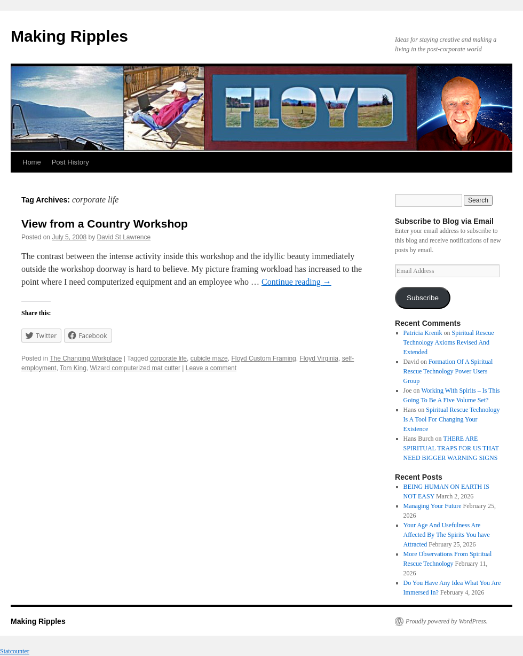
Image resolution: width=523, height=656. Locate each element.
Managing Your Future (432, 506)
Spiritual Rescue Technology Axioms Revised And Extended (448, 342)
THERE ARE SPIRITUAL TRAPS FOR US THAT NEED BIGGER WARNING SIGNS (451, 448)
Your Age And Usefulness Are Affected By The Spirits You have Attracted (446, 534)
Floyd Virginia (318, 358)
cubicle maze (209, 358)
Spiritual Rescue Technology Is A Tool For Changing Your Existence (451, 419)
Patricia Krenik (422, 333)
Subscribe (423, 298)
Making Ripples (69, 36)
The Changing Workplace (86, 358)
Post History (70, 162)
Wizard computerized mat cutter (135, 368)
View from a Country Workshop (104, 223)
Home (31, 162)
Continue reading (296, 281)
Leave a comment (211, 368)
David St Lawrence (123, 237)
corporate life (168, 358)
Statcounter (14, 651)
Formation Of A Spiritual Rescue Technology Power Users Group (448, 371)
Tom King (73, 368)
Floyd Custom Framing (263, 358)
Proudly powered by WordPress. (447, 621)
